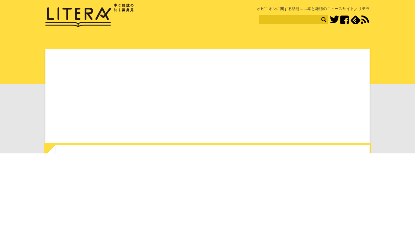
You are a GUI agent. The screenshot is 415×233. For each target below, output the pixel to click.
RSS (365, 19)
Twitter (334, 20)
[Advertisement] (207, 97)
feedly (355, 20)
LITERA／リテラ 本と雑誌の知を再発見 (89, 15)
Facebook (344, 20)
